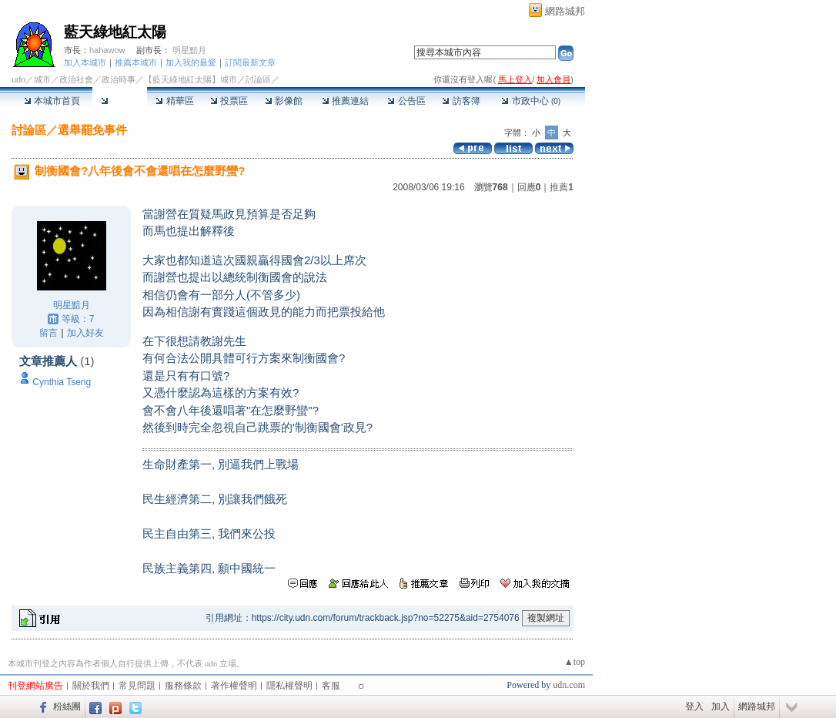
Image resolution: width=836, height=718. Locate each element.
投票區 (229, 101)
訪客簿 (461, 101)
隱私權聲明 (289, 685)
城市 (42, 79)
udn (18, 79)
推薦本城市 (136, 62)
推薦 (561, 187)
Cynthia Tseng (61, 382)
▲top (574, 661)
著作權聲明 (234, 685)
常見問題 (137, 685)
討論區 (120, 101)
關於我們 (90, 685)
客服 (331, 685)
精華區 (174, 101)
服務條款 (183, 685)
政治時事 (118, 79)
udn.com (569, 684)
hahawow (107, 50)
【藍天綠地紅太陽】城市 (190, 79)
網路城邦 (565, 11)
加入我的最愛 (191, 62)
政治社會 (76, 79)
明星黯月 (189, 50)
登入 (694, 706)
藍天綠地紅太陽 (115, 32)
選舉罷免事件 (92, 129)
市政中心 (530, 101)
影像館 (284, 101)
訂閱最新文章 (250, 62)
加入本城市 (85, 62)
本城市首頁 (52, 101)
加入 (720, 706)
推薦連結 (345, 101)
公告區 (406, 101)
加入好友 (85, 332)
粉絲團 (67, 706)
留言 (48, 332)
